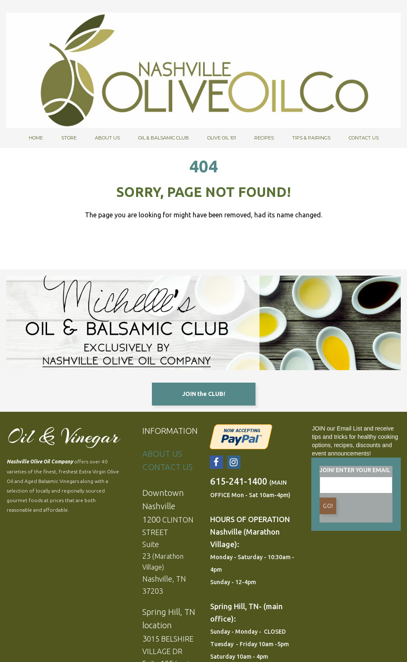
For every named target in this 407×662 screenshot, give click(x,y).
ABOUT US (107, 138)
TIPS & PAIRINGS (311, 138)
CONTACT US (364, 138)
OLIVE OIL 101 (221, 138)
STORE (69, 138)
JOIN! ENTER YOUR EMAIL (355, 471)
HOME (36, 138)
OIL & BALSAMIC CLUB (163, 138)
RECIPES (264, 138)
